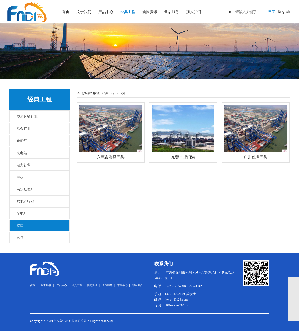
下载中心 (122, 285)
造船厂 (22, 140)
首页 (65, 11)
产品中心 (105, 11)
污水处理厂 (25, 189)
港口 (20, 225)
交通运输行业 (27, 116)
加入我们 (193, 11)
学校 (20, 177)
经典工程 (127, 11)
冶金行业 (24, 128)
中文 (271, 11)
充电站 (22, 152)
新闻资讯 (149, 11)
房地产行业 (25, 201)
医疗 (20, 237)
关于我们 (83, 11)
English (284, 11)
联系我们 (137, 285)
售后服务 (171, 11)
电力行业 (24, 164)
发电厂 (22, 213)
